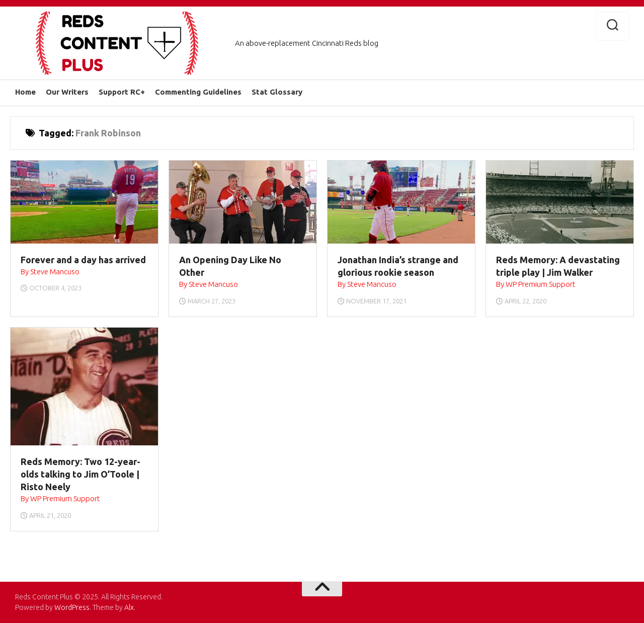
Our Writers (67, 92)
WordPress (72, 607)
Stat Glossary (277, 92)
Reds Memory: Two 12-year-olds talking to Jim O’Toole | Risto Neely (80, 474)
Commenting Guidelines (198, 92)
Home (25, 92)
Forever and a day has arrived (83, 260)
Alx (129, 607)
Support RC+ (122, 92)
